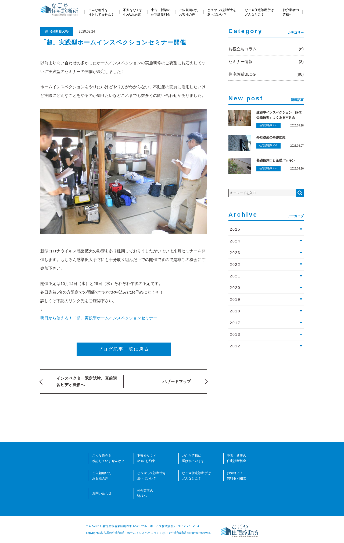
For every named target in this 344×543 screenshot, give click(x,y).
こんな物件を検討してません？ (101, 12)
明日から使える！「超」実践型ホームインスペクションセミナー (98, 318)
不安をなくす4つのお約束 (132, 12)
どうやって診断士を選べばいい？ (221, 12)
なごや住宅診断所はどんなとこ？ (259, 12)
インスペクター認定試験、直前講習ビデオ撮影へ (86, 381)
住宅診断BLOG (57, 31)
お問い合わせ (102, 493)
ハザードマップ (177, 381)
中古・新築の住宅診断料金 (160, 12)
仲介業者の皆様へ (291, 12)
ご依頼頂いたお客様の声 (188, 12)
